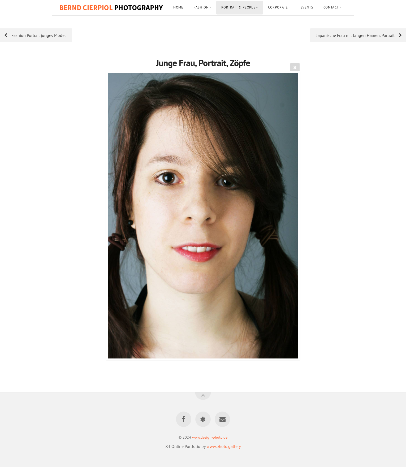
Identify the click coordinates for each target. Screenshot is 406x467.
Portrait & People (238, 7)
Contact (331, 7)
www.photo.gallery (223, 446)
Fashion (201, 7)
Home (178, 7)
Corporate (278, 7)
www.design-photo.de (209, 437)
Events (307, 7)
